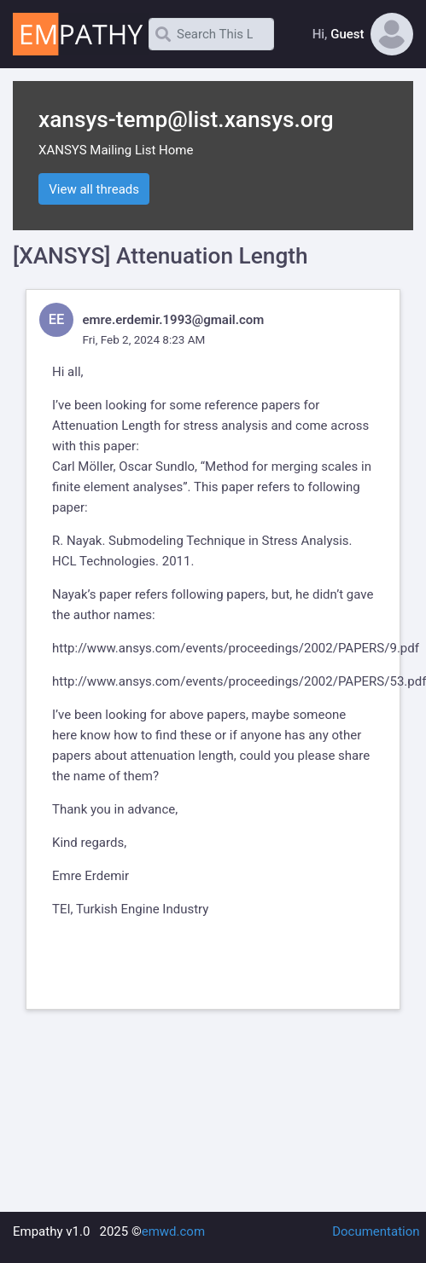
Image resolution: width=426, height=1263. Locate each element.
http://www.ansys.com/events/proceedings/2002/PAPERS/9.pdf (235, 648)
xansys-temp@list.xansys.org (186, 119)
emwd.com (173, 1231)
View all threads (94, 189)
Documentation (375, 1231)
